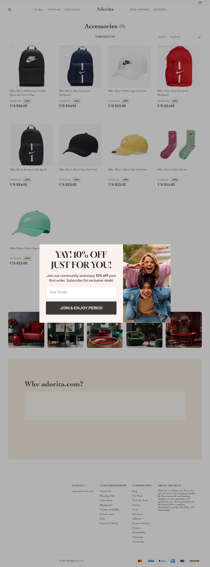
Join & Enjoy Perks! (81, 307)
